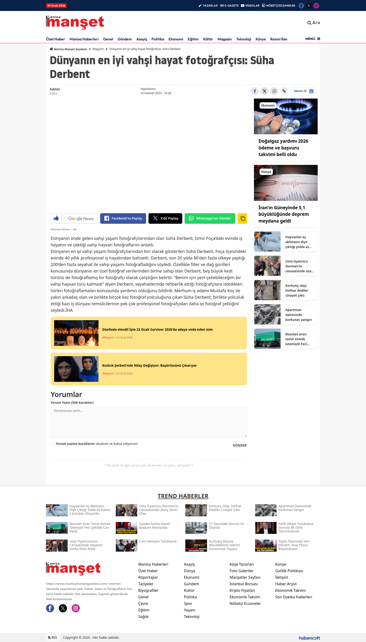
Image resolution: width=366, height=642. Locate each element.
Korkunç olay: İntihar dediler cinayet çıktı (297, 290)
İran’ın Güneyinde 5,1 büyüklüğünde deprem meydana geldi (284, 214)
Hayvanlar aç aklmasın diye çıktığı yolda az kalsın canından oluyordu (297, 242)
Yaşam (189, 610)
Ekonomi (176, 39)
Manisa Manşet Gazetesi (68, 49)
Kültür (208, 39)
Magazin (225, 39)
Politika (157, 39)
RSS (52, 637)
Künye (261, 39)
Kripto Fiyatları (242, 590)
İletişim (281, 577)
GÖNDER (239, 445)
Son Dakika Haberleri (293, 596)
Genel (108, 39)
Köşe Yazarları (242, 564)
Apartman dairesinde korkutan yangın (298, 315)
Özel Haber (55, 39)
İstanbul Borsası (244, 583)
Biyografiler (148, 590)
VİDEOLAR (252, 5)
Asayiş (141, 39)
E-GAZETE (232, 5)
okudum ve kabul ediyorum (97, 443)
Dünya (189, 570)
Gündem (125, 39)
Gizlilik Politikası (289, 570)
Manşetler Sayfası (245, 577)
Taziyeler (145, 583)
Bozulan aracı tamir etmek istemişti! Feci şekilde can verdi (298, 339)
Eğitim (193, 39)
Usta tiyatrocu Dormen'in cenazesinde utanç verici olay (300, 266)
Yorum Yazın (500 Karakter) (72, 402)
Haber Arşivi (285, 583)
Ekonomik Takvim (245, 596)
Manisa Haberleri (84, 39)
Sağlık (143, 616)
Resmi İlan (278, 39)
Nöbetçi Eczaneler (245, 603)
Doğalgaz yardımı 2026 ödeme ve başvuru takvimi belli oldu (283, 147)
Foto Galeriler (241, 570)
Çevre (143, 603)
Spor (188, 603)
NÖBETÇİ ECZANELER (280, 5)
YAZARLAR (210, 5)
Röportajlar (148, 577)
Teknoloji (243, 39)
